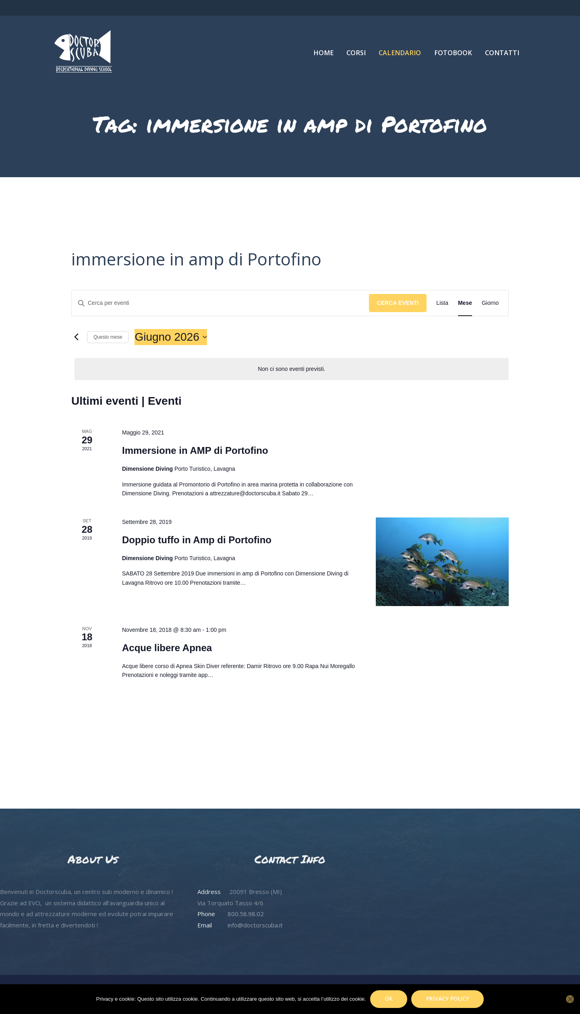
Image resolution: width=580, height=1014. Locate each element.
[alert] (292, 369)
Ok (389, 998)
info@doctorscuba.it (255, 925)
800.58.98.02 (246, 914)
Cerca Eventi (398, 303)
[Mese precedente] (76, 337)
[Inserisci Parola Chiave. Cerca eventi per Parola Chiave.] (220, 303)
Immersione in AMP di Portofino (195, 450)
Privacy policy (447, 998)
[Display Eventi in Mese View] (465, 303)
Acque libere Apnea (167, 647)
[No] (570, 999)
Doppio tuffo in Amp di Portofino (196, 539)
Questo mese (107, 337)
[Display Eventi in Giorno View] (490, 303)
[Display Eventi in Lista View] (442, 303)
